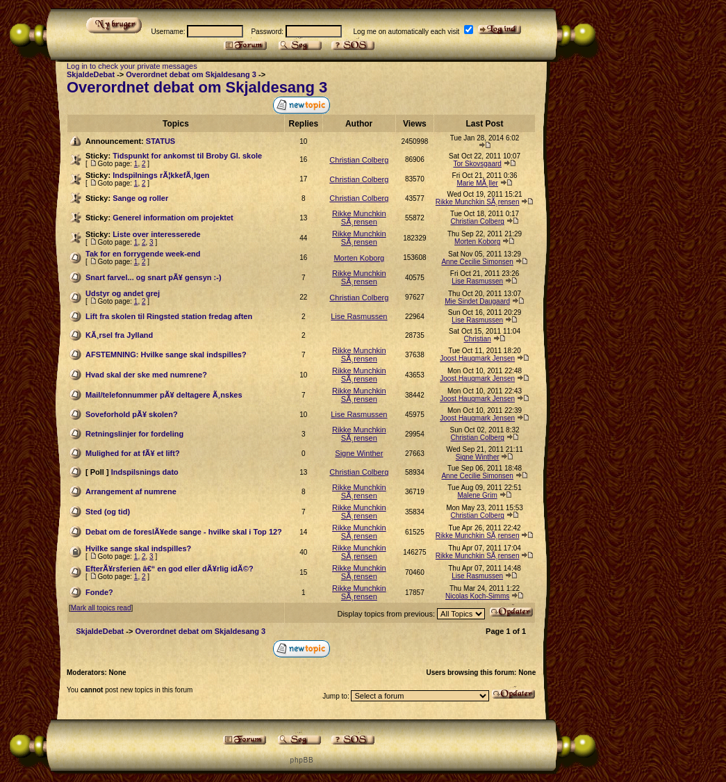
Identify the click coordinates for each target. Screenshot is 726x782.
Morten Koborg (477, 241)
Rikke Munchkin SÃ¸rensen (478, 202)
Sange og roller (140, 198)
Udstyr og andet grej (122, 293)
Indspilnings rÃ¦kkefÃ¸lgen (161, 175)
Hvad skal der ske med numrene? (146, 374)
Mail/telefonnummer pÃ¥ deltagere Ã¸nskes (163, 395)
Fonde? (99, 592)
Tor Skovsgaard (477, 164)
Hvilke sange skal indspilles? (138, 548)
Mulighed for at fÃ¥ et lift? (132, 453)
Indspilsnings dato (145, 472)
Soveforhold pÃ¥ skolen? (131, 414)
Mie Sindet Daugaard (477, 301)
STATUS (160, 141)
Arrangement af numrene (130, 491)
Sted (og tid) (107, 511)
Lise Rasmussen (477, 281)
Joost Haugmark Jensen (477, 358)
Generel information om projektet (173, 217)
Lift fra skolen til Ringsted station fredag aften (168, 316)
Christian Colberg (358, 160)
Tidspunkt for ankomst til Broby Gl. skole (187, 156)
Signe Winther (359, 453)
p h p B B (301, 760)
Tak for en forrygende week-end (142, 254)
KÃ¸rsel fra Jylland (119, 335)
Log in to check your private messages (132, 66)
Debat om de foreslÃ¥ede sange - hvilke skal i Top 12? (183, 532)
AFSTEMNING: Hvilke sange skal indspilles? (166, 354)
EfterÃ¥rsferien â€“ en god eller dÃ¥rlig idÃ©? (169, 568)
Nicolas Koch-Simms (477, 596)
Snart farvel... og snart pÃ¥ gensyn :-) (153, 277)
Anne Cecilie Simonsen (477, 262)
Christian (476, 339)
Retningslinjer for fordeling (134, 434)
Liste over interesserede (157, 234)
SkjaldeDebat (91, 74)
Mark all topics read (101, 608)
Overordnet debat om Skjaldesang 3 (191, 74)
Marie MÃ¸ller (476, 183)
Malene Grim (477, 495)
